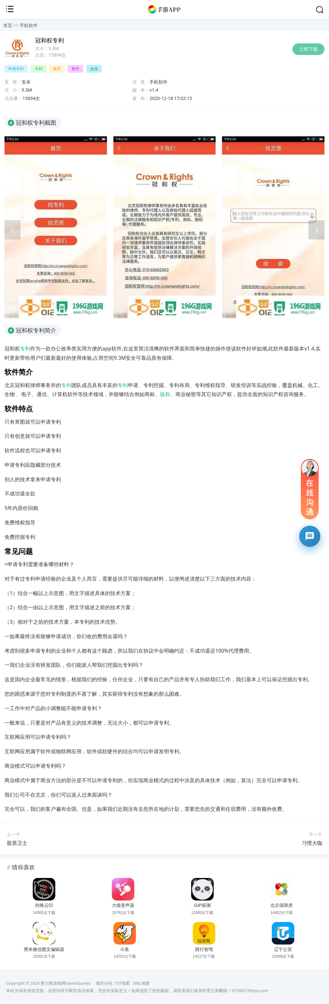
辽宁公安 (283, 949)
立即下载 (308, 49)
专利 (38, 68)
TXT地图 (122, 983)
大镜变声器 (123, 905)
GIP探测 (202, 905)
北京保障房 (281, 905)
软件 (75, 68)
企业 (94, 68)
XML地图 (141, 983)
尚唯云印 (44, 905)
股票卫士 (17, 842)
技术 (57, 68)
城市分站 (104, 983)
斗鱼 (124, 949)
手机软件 (29, 25)
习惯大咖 (312, 842)
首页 (7, 25)
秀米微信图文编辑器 (44, 949)
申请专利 (16, 68)
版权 (165, 394)
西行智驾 (204, 949)
